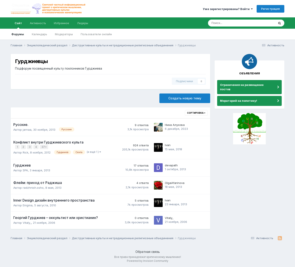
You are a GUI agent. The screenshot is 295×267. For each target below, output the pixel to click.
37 (44, 147)
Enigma (27, 205)
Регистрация (270, 8)
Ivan (168, 145)
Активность (38, 23)
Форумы (17, 34)
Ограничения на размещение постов (242, 87)
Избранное (61, 23)
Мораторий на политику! (238, 100)
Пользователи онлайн (96, 34)
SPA (25, 170)
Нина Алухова (175, 125)
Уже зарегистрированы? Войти (228, 9)
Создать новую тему (184, 98)
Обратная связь (147, 251)
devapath (171, 165)
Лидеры (82, 23)
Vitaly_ (27, 222)
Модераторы (64, 34)
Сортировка (196, 113)
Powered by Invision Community (147, 260)
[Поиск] (229, 23)
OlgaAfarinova (174, 182)
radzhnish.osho (33, 187)
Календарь (39, 34)
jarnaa (27, 129)
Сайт (18, 25)
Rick (25, 152)
